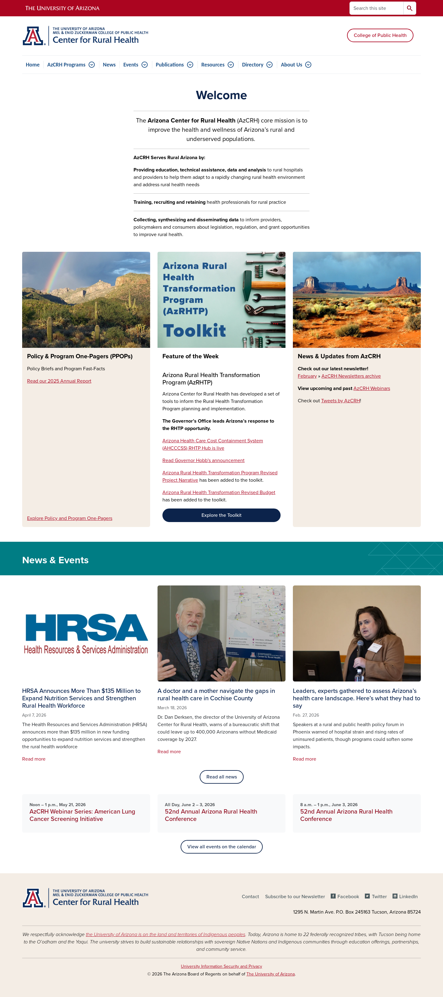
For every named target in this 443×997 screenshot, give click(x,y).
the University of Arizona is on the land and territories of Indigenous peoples (165, 934)
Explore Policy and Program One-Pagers (69, 518)
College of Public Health (380, 35)
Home (33, 64)
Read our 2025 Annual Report (59, 381)
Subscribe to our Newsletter (295, 897)
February (307, 376)
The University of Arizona (270, 974)
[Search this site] (376, 8)
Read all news (221, 777)
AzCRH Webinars (371, 388)
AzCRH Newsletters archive (351, 376)
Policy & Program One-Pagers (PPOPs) (80, 356)
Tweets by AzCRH (340, 401)
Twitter (379, 897)
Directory (252, 64)
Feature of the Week (190, 356)
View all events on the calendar (221, 847)
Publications (170, 64)
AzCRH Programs (66, 64)
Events (130, 64)
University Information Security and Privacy (221, 966)
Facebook (348, 897)
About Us (291, 64)
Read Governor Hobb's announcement (203, 460)
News (109, 64)
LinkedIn (408, 897)
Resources (213, 64)
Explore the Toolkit (221, 515)
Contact (250, 897)
